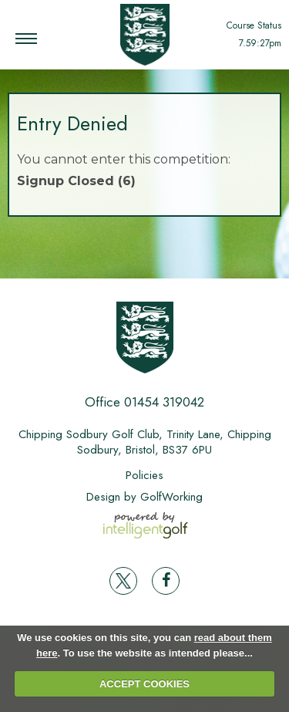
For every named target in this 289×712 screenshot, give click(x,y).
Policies (144, 475)
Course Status (254, 25)
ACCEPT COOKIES (144, 684)
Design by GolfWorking (144, 496)
